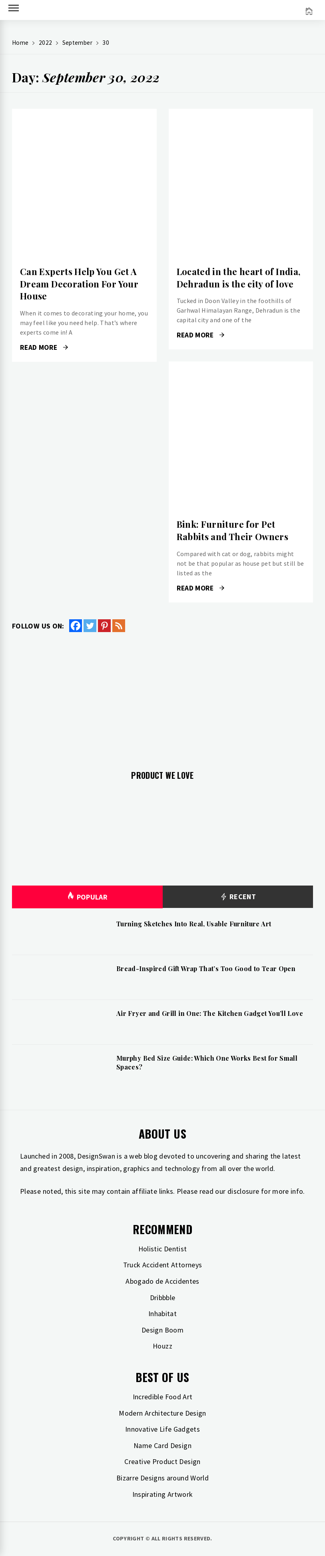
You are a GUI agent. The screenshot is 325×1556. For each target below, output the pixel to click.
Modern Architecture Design (162, 1413)
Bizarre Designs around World (162, 1477)
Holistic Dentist (162, 1248)
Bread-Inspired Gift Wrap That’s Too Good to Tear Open (205, 968)
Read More (44, 347)
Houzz (162, 1346)
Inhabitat (162, 1313)
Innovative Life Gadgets (162, 1429)
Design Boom (162, 1330)
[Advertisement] (162, 696)
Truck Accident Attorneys (162, 1264)
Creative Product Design (162, 1461)
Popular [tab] (87, 897)
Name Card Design (162, 1445)
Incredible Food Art (163, 1396)
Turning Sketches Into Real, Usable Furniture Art (193, 924)
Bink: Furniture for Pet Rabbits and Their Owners (233, 530)
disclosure (243, 1191)
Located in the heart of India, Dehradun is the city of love (239, 277)
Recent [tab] (237, 897)
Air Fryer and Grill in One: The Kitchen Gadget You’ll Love (209, 1013)
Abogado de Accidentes (162, 1281)
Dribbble (162, 1297)
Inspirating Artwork (162, 1494)
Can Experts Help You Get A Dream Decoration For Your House (79, 283)
